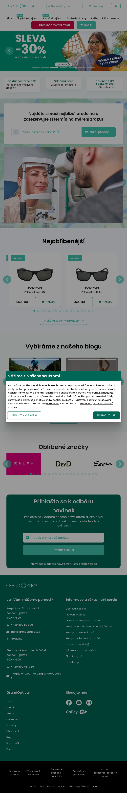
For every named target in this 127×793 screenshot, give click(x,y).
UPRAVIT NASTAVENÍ (24, 415)
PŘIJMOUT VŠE (106, 415)
